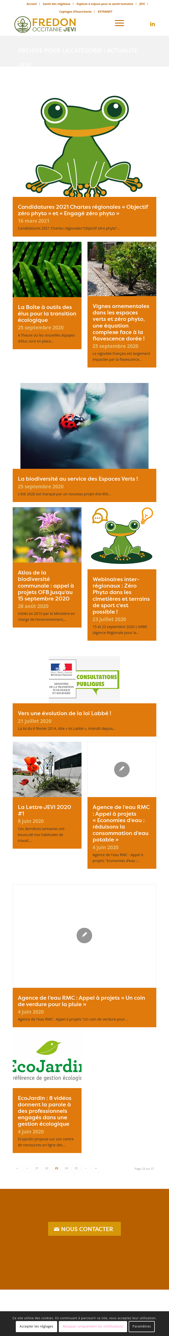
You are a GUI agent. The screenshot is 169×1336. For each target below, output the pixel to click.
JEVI (142, 4)
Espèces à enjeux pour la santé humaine (105, 4)
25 (76, 1168)
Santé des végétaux (56, 4)
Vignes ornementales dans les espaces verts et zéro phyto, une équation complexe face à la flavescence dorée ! (121, 322)
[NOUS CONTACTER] (84, 1229)
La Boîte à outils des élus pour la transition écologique (47, 313)
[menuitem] (31, 4)
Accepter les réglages (36, 1326)
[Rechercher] (104, 23)
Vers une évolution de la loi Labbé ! (64, 713)
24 (66, 1168)
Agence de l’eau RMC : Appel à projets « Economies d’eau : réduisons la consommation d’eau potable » (121, 823)
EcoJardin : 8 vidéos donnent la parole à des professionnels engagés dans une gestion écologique (44, 1111)
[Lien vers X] (145, 24)
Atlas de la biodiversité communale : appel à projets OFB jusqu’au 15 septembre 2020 (46, 585)
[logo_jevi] (70, 23)
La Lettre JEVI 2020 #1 (44, 810)
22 (46, 1168)
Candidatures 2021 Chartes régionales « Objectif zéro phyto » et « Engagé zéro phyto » (83, 210)
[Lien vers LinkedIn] (152, 24)
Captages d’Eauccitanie (75, 11)
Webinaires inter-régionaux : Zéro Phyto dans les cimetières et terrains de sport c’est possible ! (121, 595)
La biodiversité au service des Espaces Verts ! (78, 478)
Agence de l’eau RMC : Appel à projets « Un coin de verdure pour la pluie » (81, 1001)
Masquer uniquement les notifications (93, 1326)
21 (37, 1168)
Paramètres (142, 1326)
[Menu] (119, 23)
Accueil (31, 4)
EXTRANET (105, 11)
